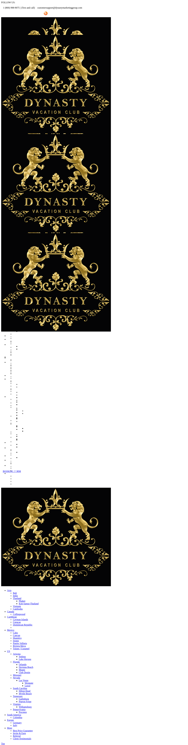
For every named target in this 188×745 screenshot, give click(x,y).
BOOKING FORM (12, 471)
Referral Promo (17, 13)
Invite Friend (34, 13)
